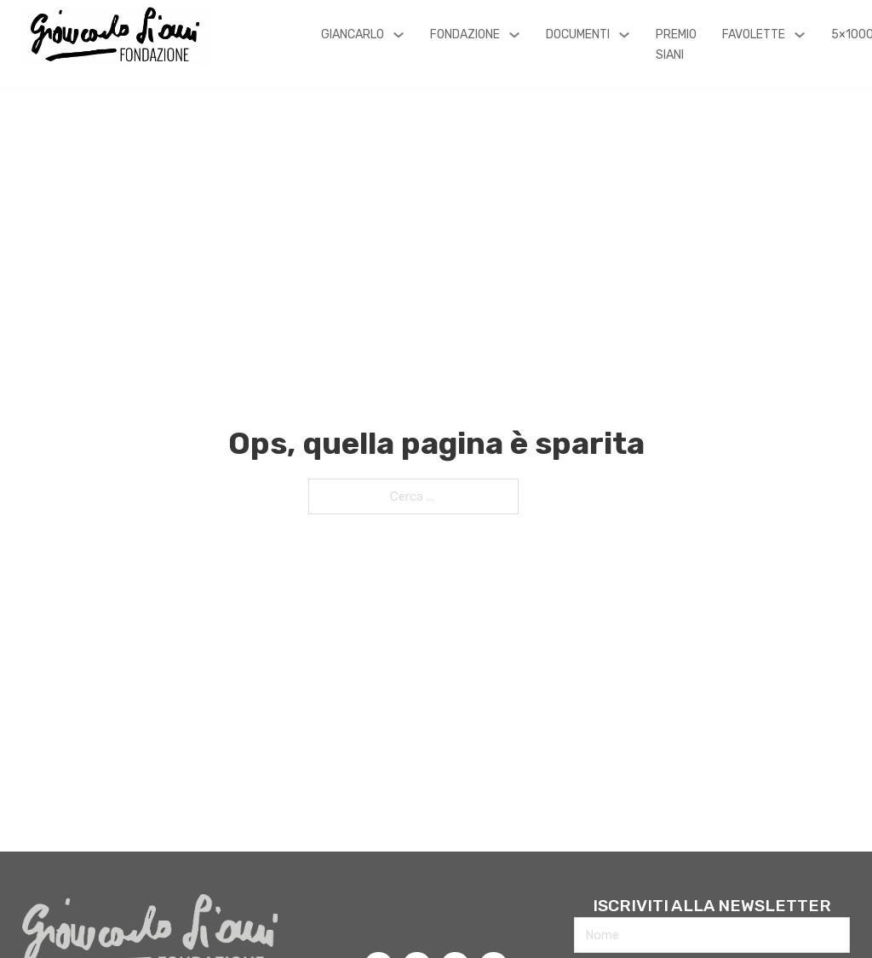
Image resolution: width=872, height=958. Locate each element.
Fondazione (465, 34)
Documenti (578, 34)
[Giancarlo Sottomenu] (398, 35)
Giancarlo (352, 34)
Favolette (753, 34)
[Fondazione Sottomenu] (514, 35)
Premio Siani (676, 44)
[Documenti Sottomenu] (624, 35)
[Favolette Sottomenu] (800, 35)
